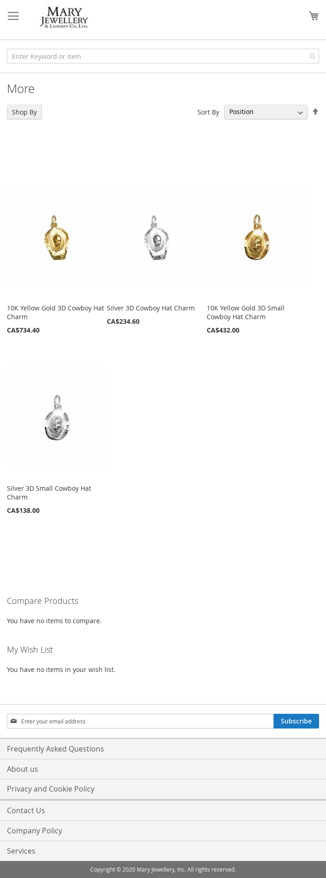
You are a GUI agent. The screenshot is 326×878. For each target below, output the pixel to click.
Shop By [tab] (24, 112)
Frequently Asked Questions (55, 749)
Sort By (208, 111)
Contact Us (26, 810)
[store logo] (64, 17)
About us (22, 769)
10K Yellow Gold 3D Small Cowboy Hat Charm (246, 312)
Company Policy (34, 831)
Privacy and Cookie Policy (50, 789)
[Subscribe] (296, 721)
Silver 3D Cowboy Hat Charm (151, 308)
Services (21, 851)
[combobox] (163, 56)
